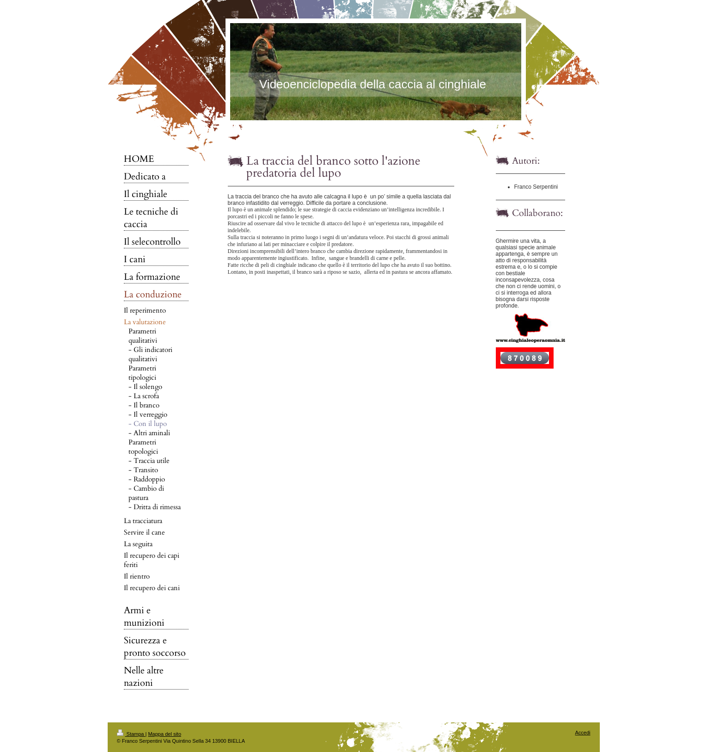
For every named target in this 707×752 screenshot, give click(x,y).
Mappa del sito (164, 734)
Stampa (131, 734)
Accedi (582, 732)
